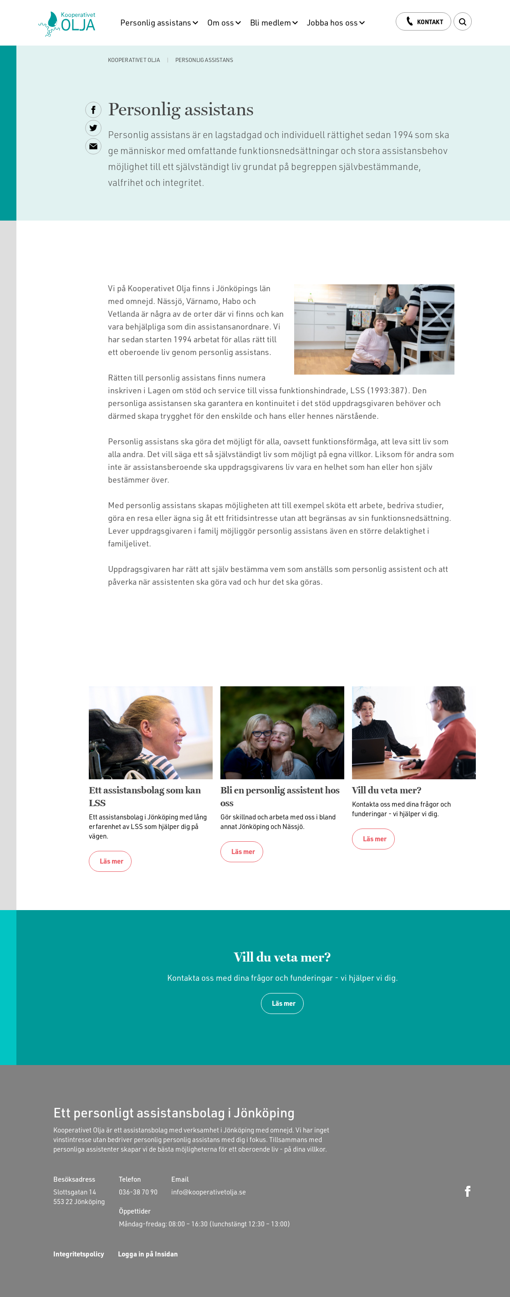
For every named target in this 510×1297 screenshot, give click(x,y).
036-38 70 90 (138, 1191)
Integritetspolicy (78, 1253)
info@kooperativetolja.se (208, 1191)
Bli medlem (270, 22)
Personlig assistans (155, 22)
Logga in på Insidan (148, 1253)
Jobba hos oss (332, 22)
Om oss (220, 22)
